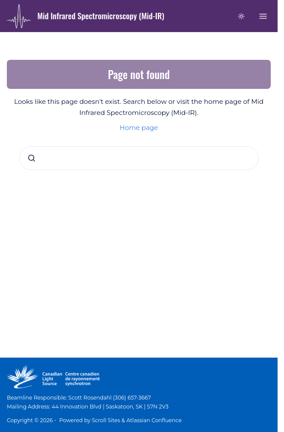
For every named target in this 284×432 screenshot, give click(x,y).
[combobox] (139, 158)
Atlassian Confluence (154, 420)
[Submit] (31, 158)
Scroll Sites (106, 420)
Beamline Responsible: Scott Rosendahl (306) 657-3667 (79, 397)
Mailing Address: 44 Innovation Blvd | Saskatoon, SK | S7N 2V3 (88, 406)
